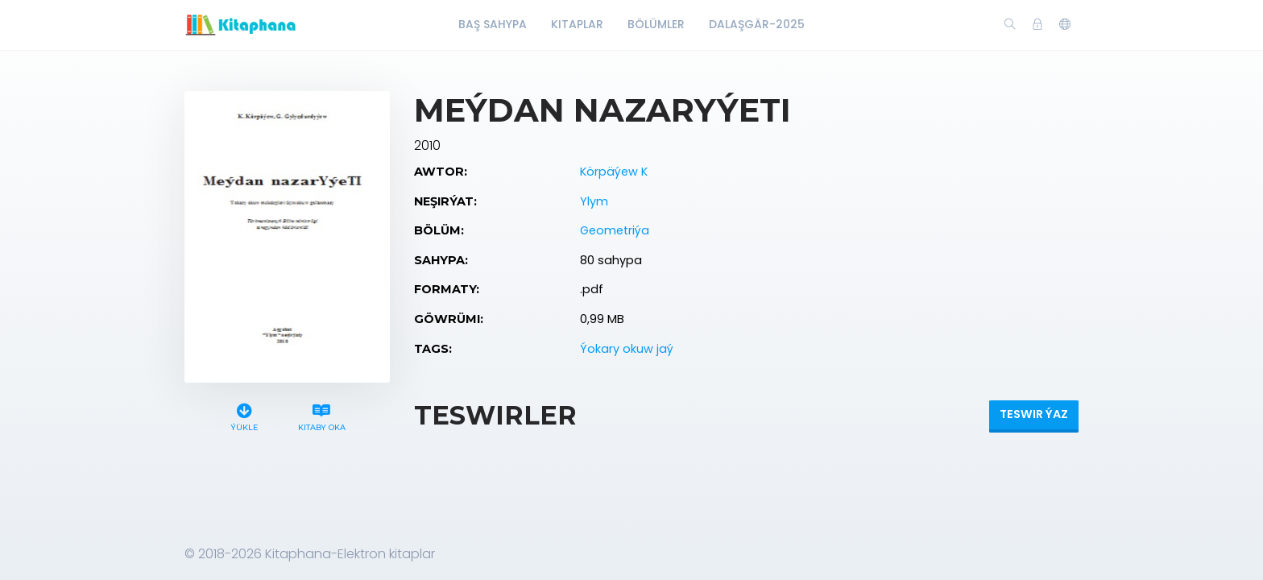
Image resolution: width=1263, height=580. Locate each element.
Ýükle (244, 415)
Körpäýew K (614, 172)
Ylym (594, 201)
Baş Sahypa (492, 24)
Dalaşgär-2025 (757, 24)
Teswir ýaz (1034, 414)
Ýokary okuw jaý (626, 349)
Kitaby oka (321, 415)
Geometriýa (614, 230)
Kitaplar (577, 24)
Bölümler (656, 24)
